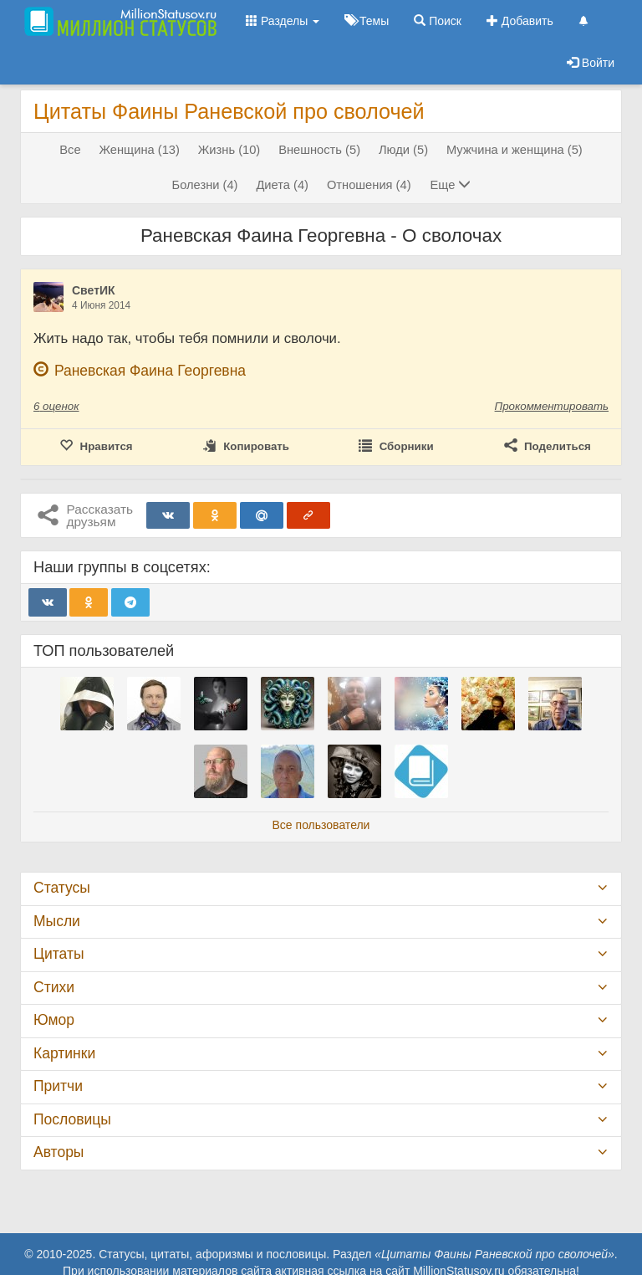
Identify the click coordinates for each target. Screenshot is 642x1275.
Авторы (58, 1152)
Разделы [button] (282, 21)
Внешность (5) (319, 149)
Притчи (58, 1086)
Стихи (53, 987)
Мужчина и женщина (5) (514, 149)
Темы (366, 21)
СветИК (93, 290)
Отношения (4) (369, 185)
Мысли (56, 921)
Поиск (437, 21)
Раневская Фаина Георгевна (150, 370)
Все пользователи (321, 825)
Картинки (64, 1053)
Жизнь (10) (229, 149)
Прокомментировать (552, 406)
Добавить (520, 21)
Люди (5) (403, 149)
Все (69, 149)
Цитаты (58, 953)
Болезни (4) (205, 185)
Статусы (61, 887)
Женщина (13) (139, 149)
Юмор (53, 1019)
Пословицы (72, 1119)
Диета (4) (282, 185)
